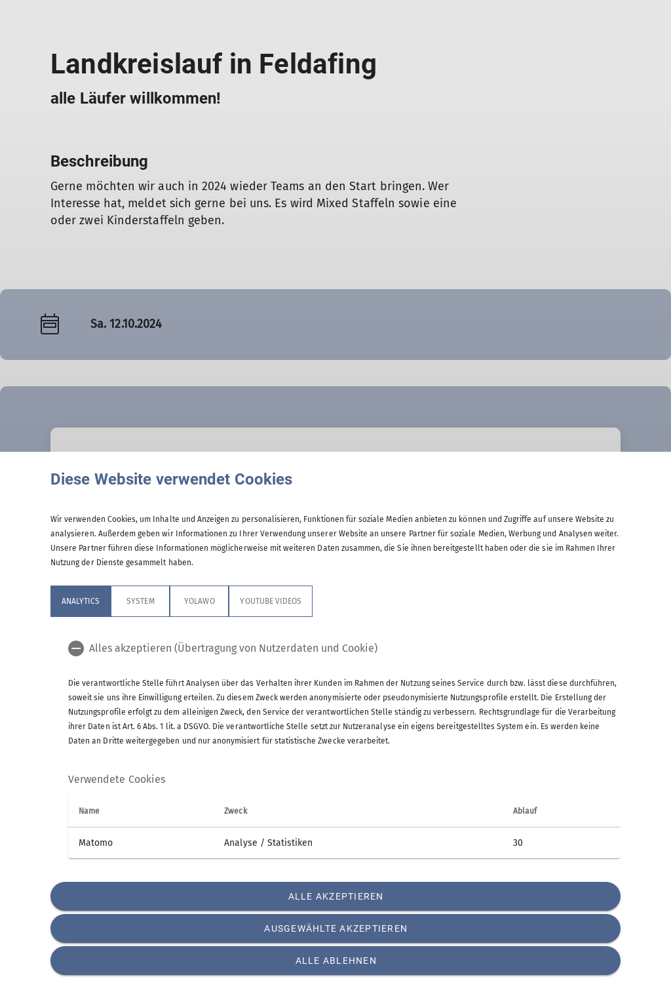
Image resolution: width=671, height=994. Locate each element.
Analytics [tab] (81, 601)
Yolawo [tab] (199, 601)
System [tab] (140, 601)
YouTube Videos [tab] (270, 601)
